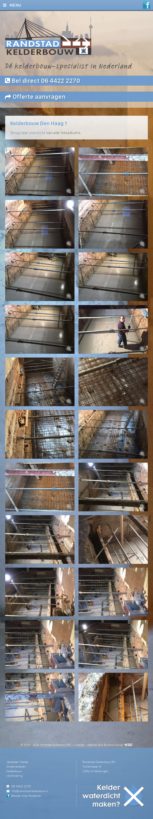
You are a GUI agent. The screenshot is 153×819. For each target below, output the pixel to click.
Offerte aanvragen (35, 96)
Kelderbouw (14, 771)
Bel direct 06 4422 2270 (42, 80)
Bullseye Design (114, 745)
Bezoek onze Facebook (26, 795)
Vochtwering (14, 776)
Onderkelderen (16, 766)
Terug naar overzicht (27, 132)
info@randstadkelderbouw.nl (30, 791)
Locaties (79, 745)
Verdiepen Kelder (17, 762)
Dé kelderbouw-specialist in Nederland (68, 66)
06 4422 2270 (21, 786)
